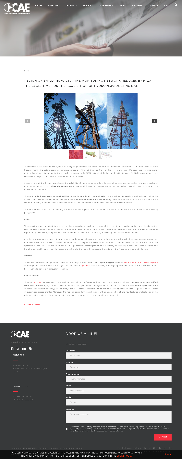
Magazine (137, 6)
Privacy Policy (140, 448)
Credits (167, 448)
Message (70, 409)
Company (70, 362)
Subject (69, 397)
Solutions (54, 6)
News (123, 6)
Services (88, 6)
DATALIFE (37, 282)
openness (85, 265)
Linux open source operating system (141, 262)
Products (71, 6)
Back (26, 70)
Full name (70, 351)
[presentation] (87, 439)
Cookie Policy (156, 448)
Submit (162, 437)
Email (68, 386)
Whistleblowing (124, 448)
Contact (153, 6)
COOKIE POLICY (125, 455)
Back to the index (32, 304)
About (38, 6)
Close (167, 454)
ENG (166, 6)
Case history (106, 6)
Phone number (73, 374)
